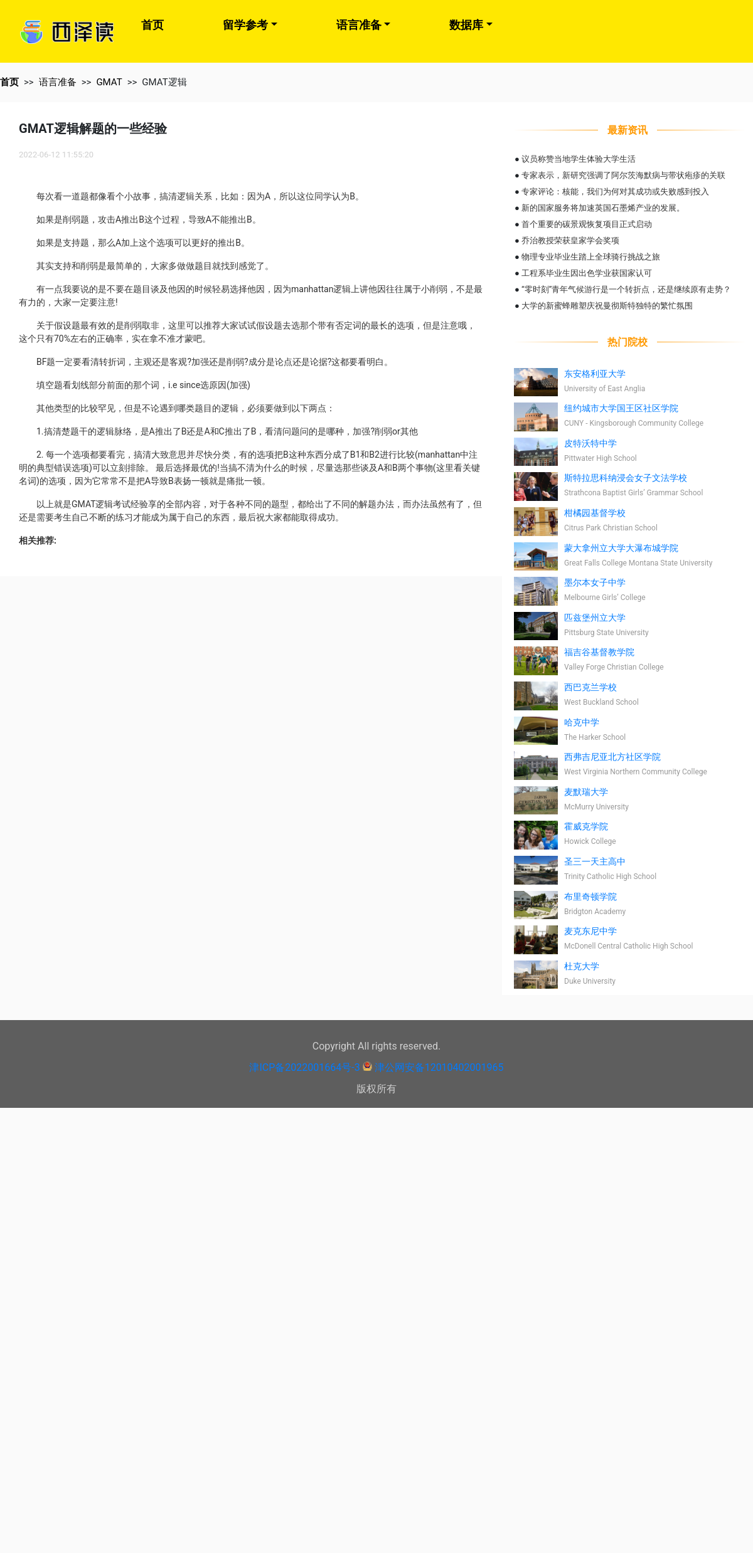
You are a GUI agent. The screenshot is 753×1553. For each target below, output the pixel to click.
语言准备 (359, 24)
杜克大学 (581, 966)
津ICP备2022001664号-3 (304, 1067)
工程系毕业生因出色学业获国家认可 (586, 273)
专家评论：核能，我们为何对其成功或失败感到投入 (615, 191)
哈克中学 (581, 722)
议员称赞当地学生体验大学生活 (578, 159)
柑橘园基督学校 (595, 513)
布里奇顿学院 (590, 897)
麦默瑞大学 (586, 792)
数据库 (466, 24)
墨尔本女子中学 (595, 582)
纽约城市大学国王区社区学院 (621, 408)
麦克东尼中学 (590, 931)
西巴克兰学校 (590, 687)
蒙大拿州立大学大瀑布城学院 (621, 548)
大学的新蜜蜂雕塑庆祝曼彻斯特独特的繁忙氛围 (607, 305)
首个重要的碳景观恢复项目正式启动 (586, 224)
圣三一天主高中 (595, 861)
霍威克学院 (586, 826)
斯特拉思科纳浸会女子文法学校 (625, 478)
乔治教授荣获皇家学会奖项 (570, 240)
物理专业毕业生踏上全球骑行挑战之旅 (590, 256)
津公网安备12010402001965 (439, 1067)
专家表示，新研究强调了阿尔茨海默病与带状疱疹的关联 (623, 175)
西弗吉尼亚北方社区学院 (612, 757)
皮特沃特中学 (590, 443)
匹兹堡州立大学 (595, 618)
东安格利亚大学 (595, 374)
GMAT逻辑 (164, 82)
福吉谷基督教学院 (599, 652)
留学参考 (245, 24)
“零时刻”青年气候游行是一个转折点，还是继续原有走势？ (626, 289)
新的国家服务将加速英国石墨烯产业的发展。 (603, 208)
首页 (152, 24)
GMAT (109, 82)
